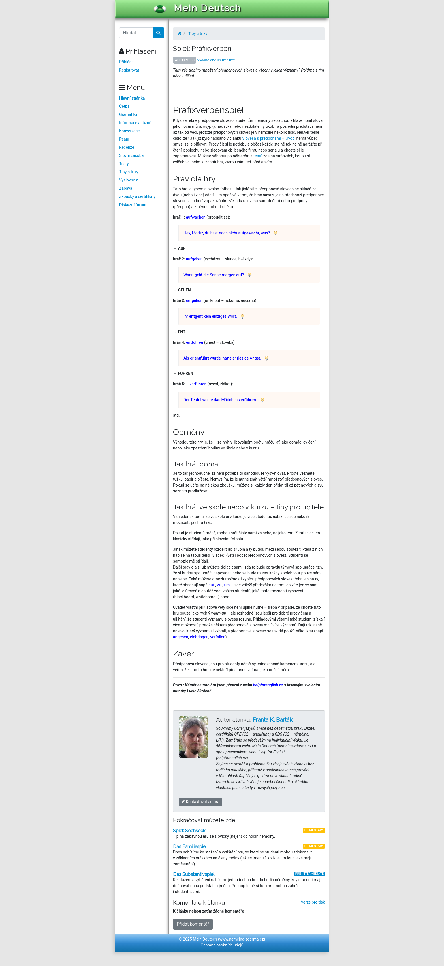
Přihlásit (126, 62)
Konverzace (129, 131)
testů (257, 156)
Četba (124, 106)
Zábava (125, 188)
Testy (124, 163)
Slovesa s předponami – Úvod (268, 138)
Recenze (126, 147)
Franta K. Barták (273, 719)
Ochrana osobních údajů (222, 945)
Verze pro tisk (313, 902)
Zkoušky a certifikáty (137, 196)
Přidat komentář (193, 924)
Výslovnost (128, 180)
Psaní (124, 139)
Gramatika (128, 114)
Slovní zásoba (131, 155)
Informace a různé (135, 122)
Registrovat (129, 70)
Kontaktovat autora (200, 801)
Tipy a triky (128, 172)
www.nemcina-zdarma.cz (241, 939)
